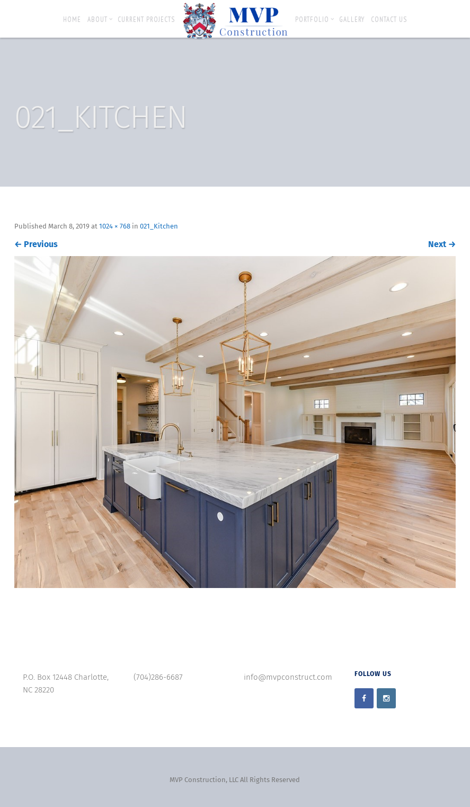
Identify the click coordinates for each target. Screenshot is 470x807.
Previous (36, 244)
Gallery (352, 19)
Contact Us (389, 19)
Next (442, 244)
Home (72, 19)
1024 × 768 (114, 226)
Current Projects (146, 19)
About (100, 19)
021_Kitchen (159, 226)
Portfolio (314, 19)
